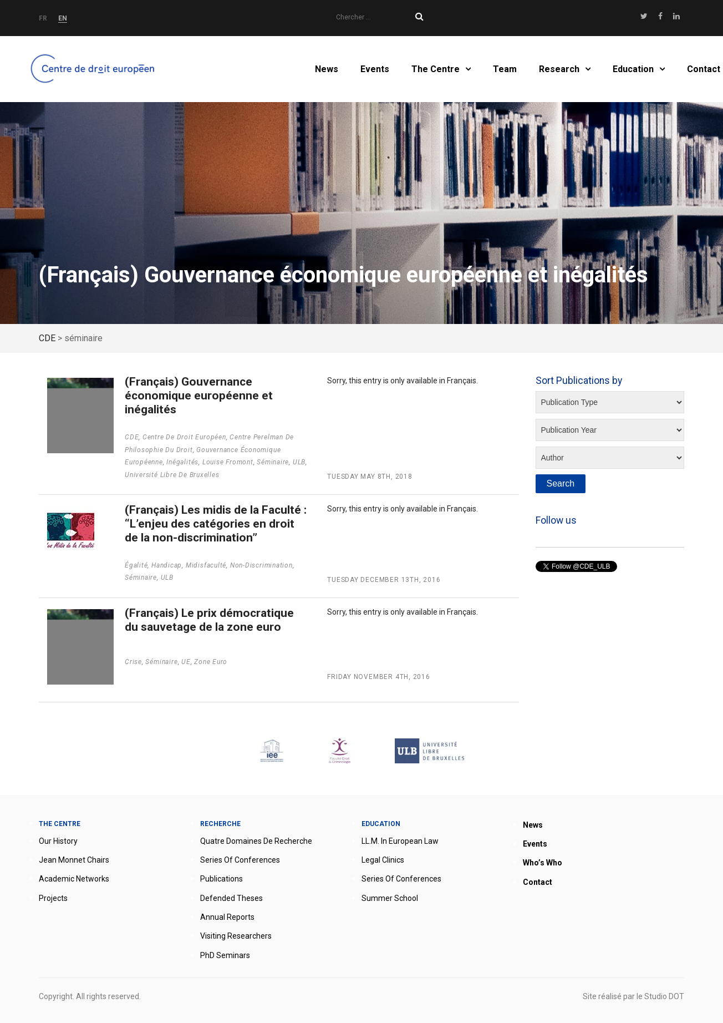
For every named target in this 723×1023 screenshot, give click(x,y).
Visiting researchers (236, 935)
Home (94, 69)
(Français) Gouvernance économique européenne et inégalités (199, 395)
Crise (133, 662)
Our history (58, 841)
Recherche (220, 824)
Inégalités (182, 462)
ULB (299, 462)
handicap (166, 565)
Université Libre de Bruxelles (172, 475)
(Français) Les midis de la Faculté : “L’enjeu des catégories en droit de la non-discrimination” (216, 523)
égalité (136, 565)
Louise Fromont (227, 462)
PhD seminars (225, 955)
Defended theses (231, 898)
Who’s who (542, 862)
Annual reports (227, 917)
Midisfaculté (206, 565)
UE (186, 662)
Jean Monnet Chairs (74, 859)
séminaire (273, 462)
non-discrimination (261, 565)
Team (505, 69)
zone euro (210, 662)
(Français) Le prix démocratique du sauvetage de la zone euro (209, 620)
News (326, 69)
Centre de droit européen (184, 437)
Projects (53, 898)
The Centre (435, 69)
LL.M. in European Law (400, 841)
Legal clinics (383, 859)
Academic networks (74, 878)
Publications (221, 878)
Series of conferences (240, 859)
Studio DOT (664, 996)
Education (633, 69)
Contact (703, 69)
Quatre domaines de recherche (256, 841)
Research (559, 69)
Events (374, 69)
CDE (132, 437)
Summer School (390, 898)
